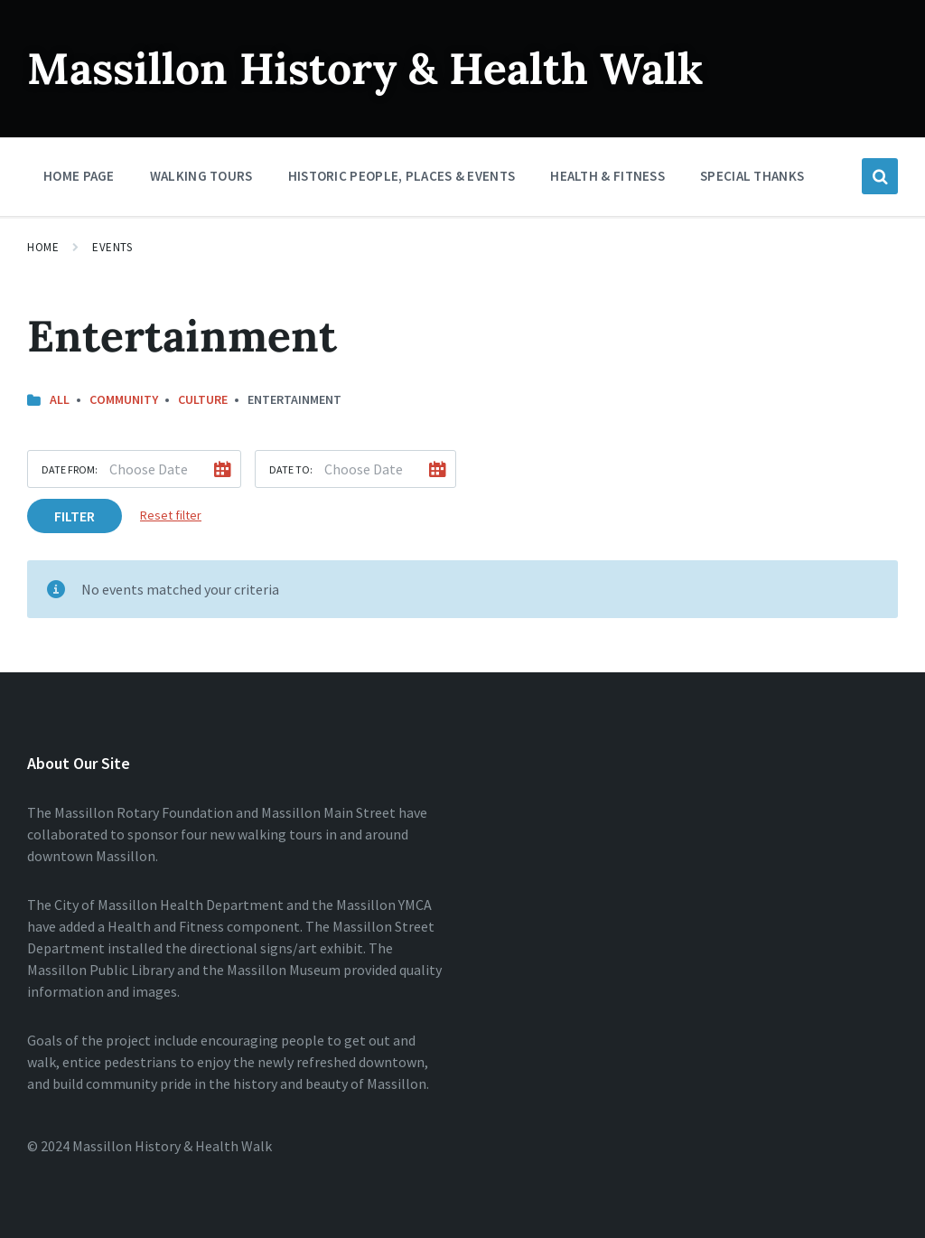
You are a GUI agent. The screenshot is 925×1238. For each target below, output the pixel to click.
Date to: (291, 469)
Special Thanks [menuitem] (752, 175)
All (60, 399)
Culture (203, 399)
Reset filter (170, 515)
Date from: (70, 469)
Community (123, 399)
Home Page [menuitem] (79, 175)
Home (43, 247)
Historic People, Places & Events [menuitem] (402, 175)
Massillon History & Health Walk (365, 68)
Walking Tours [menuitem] (201, 175)
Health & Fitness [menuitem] (607, 175)
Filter (74, 516)
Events (112, 247)
